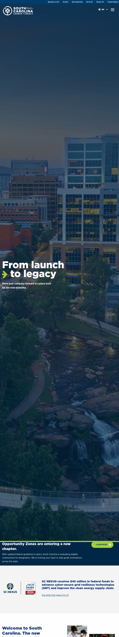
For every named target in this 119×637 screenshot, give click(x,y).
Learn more (101, 544)
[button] (112, 9)
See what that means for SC (55, 595)
